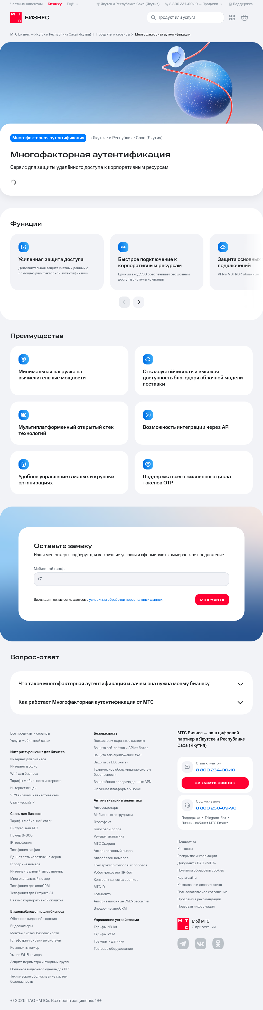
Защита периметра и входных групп (39, 962)
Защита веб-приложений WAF (118, 755)
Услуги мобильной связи (30, 740)
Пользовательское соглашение (202, 892)
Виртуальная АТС (24, 828)
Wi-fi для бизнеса (24, 773)
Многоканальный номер (30, 878)
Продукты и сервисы (113, 34)
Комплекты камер (24, 947)
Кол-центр (102, 894)
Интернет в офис (23, 766)
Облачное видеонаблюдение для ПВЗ (40, 969)
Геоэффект (102, 822)
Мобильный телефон (51, 568)
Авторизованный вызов (113, 851)
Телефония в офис (25, 849)
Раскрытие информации (197, 856)
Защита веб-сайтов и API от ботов (121, 748)
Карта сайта (186, 877)
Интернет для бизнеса (28, 759)
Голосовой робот (107, 829)
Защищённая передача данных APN (122, 782)
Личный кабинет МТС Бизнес (205, 823)
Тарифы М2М (104, 934)
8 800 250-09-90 (216, 808)
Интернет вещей (23, 788)
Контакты (185, 848)
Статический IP (22, 802)
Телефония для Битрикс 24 (31, 893)
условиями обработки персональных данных (126, 599)
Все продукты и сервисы (30, 733)
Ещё (73, 4)
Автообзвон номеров (111, 858)
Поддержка (192, 818)
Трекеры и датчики (109, 941)
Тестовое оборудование (113, 948)
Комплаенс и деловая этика (199, 884)
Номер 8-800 (21, 835)
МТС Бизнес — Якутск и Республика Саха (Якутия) (50, 34)
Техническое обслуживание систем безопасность (39, 979)
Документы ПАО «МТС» (196, 863)
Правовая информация (196, 906)
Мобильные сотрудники (113, 814)
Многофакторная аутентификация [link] (163, 34)
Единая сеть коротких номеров (35, 857)
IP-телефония (21, 842)
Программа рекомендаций (199, 899)
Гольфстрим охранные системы (36, 940)
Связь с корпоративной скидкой (36, 900)
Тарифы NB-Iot (105, 927)
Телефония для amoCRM (30, 886)
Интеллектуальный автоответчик (36, 871)
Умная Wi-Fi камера (26, 954)
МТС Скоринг (105, 843)
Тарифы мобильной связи (31, 821)
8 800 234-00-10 (194, 4)
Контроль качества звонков (116, 879)
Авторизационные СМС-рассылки (121, 901)
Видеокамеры (21, 926)
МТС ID (99, 887)
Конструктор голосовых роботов (120, 865)
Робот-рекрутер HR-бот (113, 872)
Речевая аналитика (109, 836)
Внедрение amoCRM (110, 908)
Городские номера (25, 864)
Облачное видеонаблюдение (33, 918)
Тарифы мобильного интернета (35, 780)
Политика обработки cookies (200, 870)
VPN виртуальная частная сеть (34, 795)
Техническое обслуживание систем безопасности (122, 772)
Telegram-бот (215, 818)
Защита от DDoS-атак (111, 762)
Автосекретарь (106, 807)
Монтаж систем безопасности (34, 933)
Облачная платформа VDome (117, 789)
